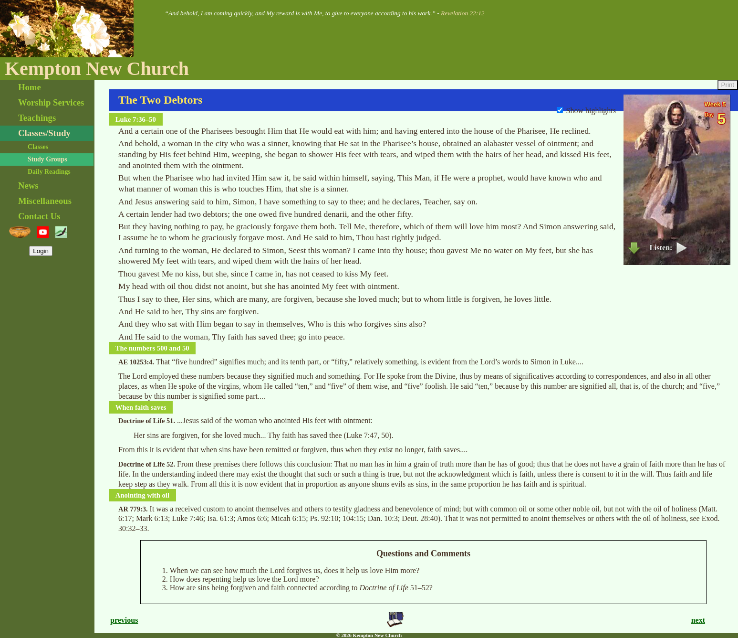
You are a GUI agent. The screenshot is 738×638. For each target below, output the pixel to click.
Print (727, 84)
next (698, 620)
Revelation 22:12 (462, 13)
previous (124, 620)
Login (41, 251)
